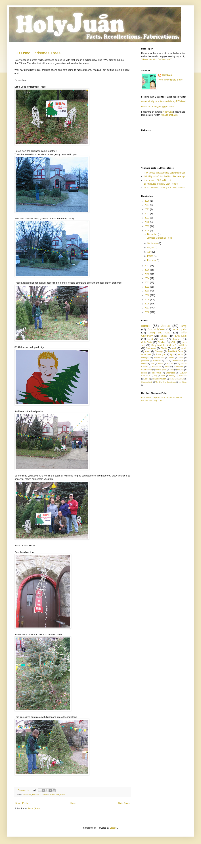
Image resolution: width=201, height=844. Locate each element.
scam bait (146, 354)
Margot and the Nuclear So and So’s (169, 345)
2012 (147, 287)
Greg (184, 326)
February (151, 260)
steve (160, 363)
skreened (176, 339)
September (152, 243)
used (62, 794)
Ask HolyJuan (156, 329)
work (180, 354)
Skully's (161, 342)
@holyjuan (167, 112)
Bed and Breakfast (176, 379)
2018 (147, 230)
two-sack (183, 376)
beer (181, 357)
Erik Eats (181, 335)
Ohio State (146, 342)
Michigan (145, 357)
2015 (147, 274)
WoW (171, 357)
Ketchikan (156, 367)
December (152, 234)
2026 (147, 201)
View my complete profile (170, 80)
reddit (184, 348)
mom (163, 376)
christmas (27, 794)
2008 (147, 303)
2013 (147, 282)
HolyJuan (167, 75)
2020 (147, 222)
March (150, 256)
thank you (161, 354)
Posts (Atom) (34, 808)
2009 (147, 299)
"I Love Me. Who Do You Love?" (156, 59)
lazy (155, 376)
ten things (183, 382)
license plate (160, 370)
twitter (163, 339)
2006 (147, 312)
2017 (147, 265)
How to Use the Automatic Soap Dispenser (164, 173)
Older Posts (123, 803)
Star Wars (151, 348)
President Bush (175, 351)
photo (164, 335)
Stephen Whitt (146, 382)
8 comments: (24, 790)
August (151, 247)
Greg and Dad (159, 332)
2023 (147, 209)
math (174, 348)
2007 (147, 308)
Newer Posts (21, 803)
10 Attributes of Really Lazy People (161, 184)
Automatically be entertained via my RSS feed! (163, 101)
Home (73, 803)
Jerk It (147, 379)
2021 (147, 217)
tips (172, 354)
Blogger (113, 828)
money (172, 376)
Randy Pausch (159, 379)
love (172, 370)
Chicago (159, 351)
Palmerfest (159, 357)
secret (143, 363)
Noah (167, 367)
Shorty (164, 348)
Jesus (165, 326)
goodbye (145, 360)
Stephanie (170, 373)
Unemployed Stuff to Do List (157, 180)
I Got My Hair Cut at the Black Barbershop (164, 176)
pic (166, 360)
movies (180, 370)
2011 (147, 291)
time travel (156, 373)
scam (147, 351)
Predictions (178, 367)
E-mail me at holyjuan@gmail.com (157, 106)
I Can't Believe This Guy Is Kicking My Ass (164, 187)
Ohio (173, 342)
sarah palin (180, 329)
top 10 (170, 363)
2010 (147, 295)
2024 (147, 205)
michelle (157, 360)
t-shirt (150, 339)
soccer (144, 373)
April (149, 252)
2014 (147, 278)
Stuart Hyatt (146, 370)
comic (145, 326)
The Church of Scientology (165, 382)
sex (152, 363)
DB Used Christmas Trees (37, 53)
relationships (177, 360)
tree (57, 794)
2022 (147, 213)
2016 (147, 270)
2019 (147, 226)
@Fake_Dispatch (169, 115)
